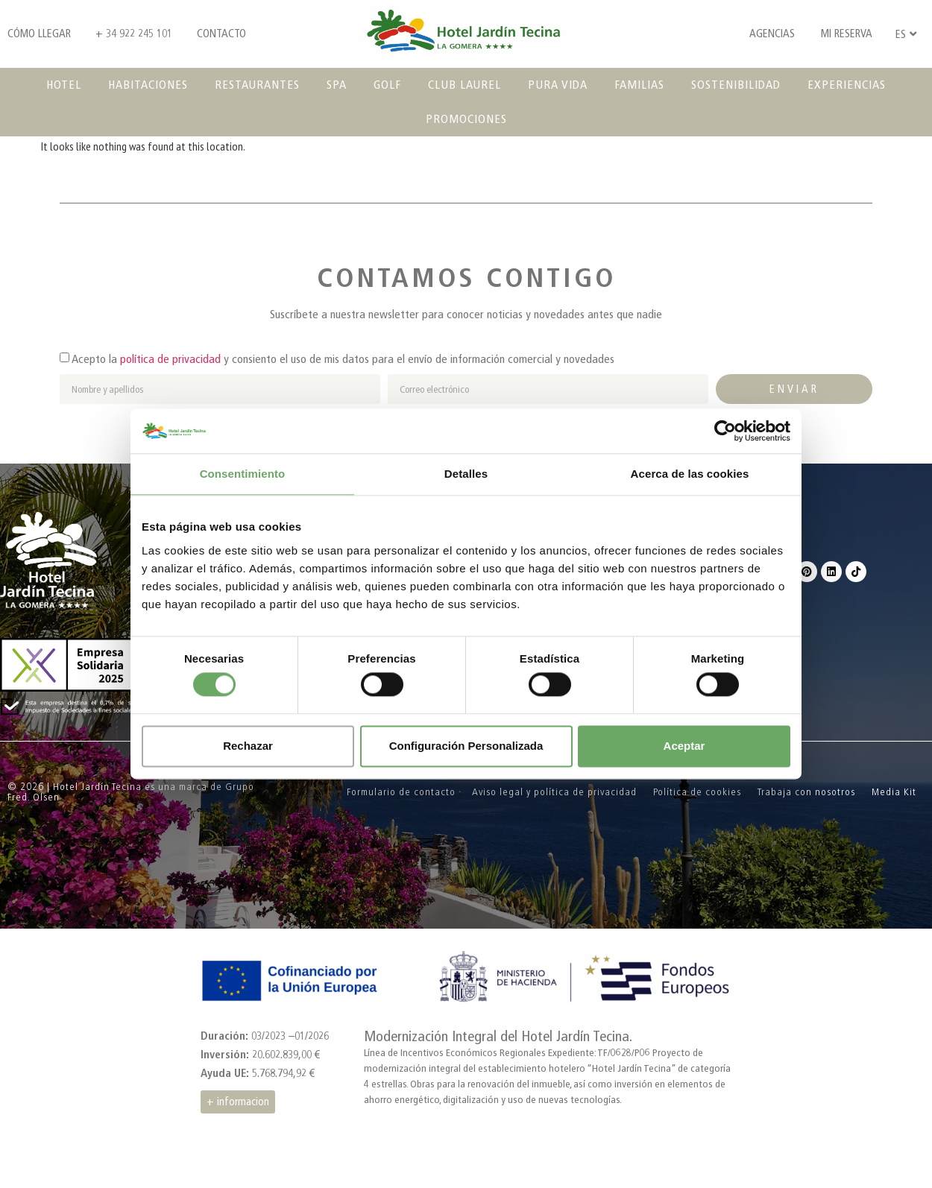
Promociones (466, 119)
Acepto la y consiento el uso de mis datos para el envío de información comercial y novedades (343, 359)
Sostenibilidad (736, 85)
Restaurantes (257, 85)
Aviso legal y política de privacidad (554, 792)
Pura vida (558, 85)
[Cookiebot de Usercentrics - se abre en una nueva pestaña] (725, 431)
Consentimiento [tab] (243, 473)
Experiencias (846, 85)
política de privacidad (170, 359)
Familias (639, 85)
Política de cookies (697, 792)
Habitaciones (148, 85)
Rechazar (248, 745)
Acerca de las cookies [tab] (690, 473)
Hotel (63, 85)
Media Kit (894, 792)
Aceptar (684, 745)
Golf (387, 85)
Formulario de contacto (401, 792)
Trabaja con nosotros (806, 792)
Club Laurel (464, 85)
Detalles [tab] (466, 473)
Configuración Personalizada (466, 745)
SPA (337, 85)
